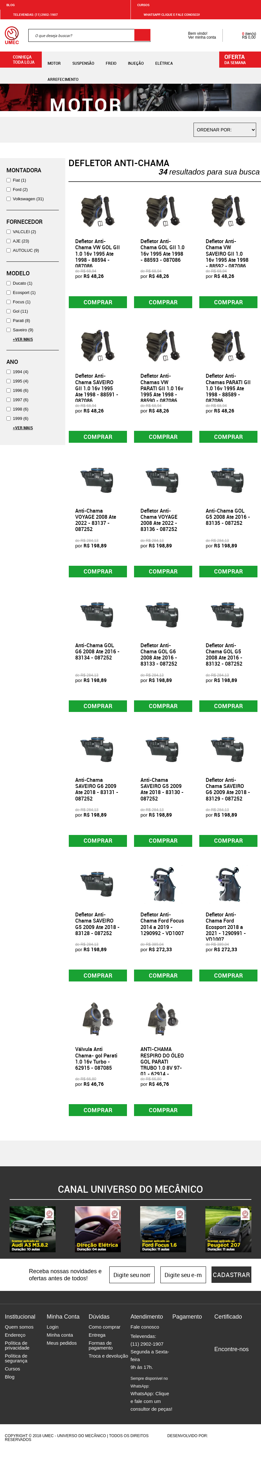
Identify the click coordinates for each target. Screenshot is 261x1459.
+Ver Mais (23, 339)
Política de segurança (16, 1366)
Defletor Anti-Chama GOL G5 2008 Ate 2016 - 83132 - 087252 (224, 658)
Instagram (230, 1368)
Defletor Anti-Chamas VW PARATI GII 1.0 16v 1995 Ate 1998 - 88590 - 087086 (161, 389)
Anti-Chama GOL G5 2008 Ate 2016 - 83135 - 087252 (228, 519)
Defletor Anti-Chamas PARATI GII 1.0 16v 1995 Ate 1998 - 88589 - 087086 (228, 389)
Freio (111, 59)
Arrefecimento (63, 75)
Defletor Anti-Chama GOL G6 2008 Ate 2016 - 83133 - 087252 (158, 658)
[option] (32, 1237)
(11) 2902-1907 (147, 1351)
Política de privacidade (17, 1353)
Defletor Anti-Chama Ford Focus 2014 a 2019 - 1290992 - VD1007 (162, 930)
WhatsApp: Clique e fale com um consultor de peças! (151, 1401)
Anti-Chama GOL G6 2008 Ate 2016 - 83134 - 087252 (97, 654)
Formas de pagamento (101, 1353)
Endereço (15, 1342)
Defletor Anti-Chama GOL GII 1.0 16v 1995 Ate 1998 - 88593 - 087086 (162, 250)
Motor (54, 59)
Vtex (243, 1443)
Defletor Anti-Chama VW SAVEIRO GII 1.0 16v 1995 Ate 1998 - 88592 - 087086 (227, 254)
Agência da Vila (220, 1443)
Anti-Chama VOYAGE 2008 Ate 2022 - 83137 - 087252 (95, 522)
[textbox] (89, 35)
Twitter (242, 1368)
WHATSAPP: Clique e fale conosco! (168, 14)
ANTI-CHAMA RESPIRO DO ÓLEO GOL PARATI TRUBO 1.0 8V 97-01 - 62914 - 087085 (162, 1071)
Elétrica (164, 59)
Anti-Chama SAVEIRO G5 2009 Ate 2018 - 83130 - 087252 (162, 794)
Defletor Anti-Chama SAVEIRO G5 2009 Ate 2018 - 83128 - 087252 (97, 930)
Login (53, 1334)
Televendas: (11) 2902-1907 (31, 14)
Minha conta (60, 1342)
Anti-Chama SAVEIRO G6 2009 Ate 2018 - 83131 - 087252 (96, 794)
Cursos (143, 5)
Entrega (97, 1342)
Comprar (97, 302)
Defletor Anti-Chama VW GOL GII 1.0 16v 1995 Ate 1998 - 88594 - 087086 (97, 254)
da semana (241, 59)
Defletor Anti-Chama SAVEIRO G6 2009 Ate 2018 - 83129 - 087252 (228, 794)
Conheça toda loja (18, 59)
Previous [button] (5, 1237)
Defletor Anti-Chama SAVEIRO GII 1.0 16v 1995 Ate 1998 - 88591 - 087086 (96, 389)
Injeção (136, 59)
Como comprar (105, 1334)
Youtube (219, 1377)
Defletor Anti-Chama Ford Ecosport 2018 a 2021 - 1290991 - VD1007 (226, 933)
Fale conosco (144, 1334)
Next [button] (256, 1237)
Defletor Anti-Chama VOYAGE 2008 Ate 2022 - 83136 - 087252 (158, 522)
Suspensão (83, 59)
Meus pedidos (61, 1350)
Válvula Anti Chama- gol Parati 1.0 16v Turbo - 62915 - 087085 (96, 1065)
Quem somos (19, 1334)
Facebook (219, 1368)
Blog (10, 5)
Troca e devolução (108, 1363)
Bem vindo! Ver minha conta (195, 35)
